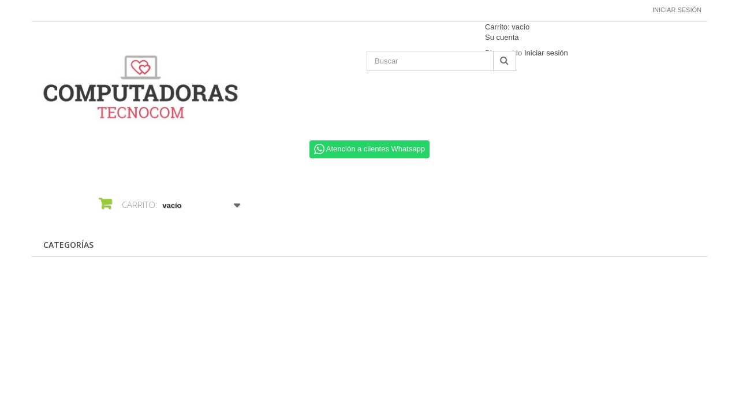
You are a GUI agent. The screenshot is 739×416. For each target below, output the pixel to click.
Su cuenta (502, 37)
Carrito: (507, 27)
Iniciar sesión (676, 9)
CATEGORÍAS (68, 244)
